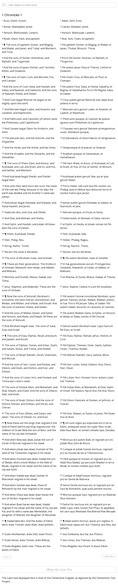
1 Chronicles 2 (109, 556)
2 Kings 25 (6, 557)
